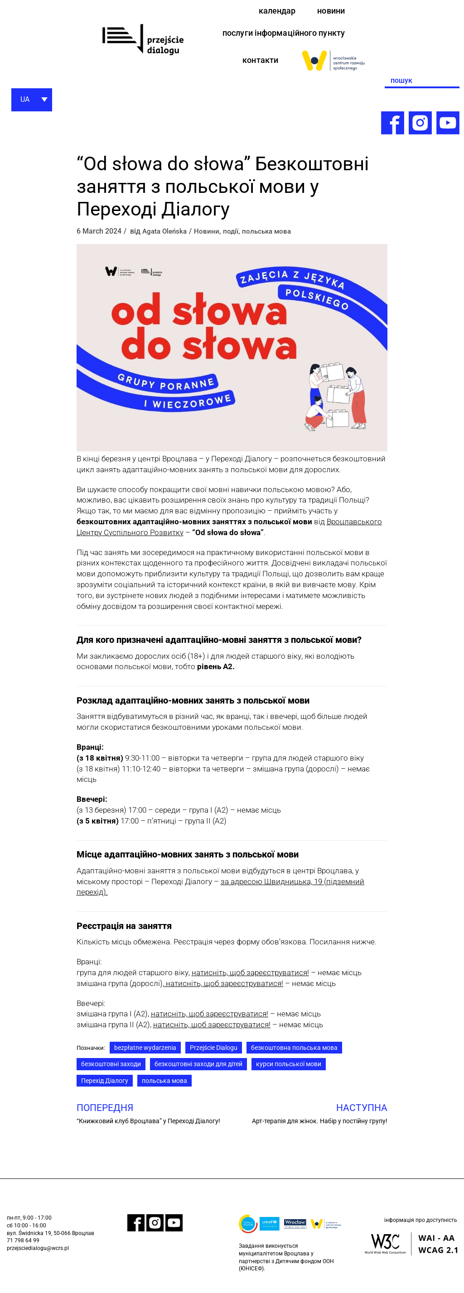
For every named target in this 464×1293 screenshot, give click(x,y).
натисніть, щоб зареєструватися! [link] (223, 987)
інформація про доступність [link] (420, 1229)
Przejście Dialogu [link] (216, 1052)
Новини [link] (209, 234)
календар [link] (272, 11)
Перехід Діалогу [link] (104, 1087)
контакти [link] (258, 62)
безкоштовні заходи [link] (110, 1069)
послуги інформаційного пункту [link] (278, 35)
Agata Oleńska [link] (166, 234)
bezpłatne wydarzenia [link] (147, 1052)
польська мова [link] (271, 234)
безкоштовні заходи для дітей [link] (198, 1069)
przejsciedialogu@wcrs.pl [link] (38, 1256)
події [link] (234, 234)
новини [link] (329, 11)
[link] (142, 41)
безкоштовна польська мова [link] (296, 1052)
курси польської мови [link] (287, 1069)
